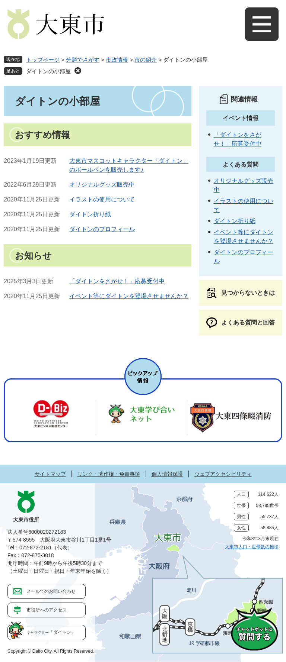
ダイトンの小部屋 (48, 71)
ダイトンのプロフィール (102, 229)
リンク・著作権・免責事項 (108, 474)
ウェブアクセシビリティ (223, 474)
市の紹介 (145, 59)
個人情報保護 (167, 474)
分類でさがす (82, 59)
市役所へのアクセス (46, 610)
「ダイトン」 (51, 632)
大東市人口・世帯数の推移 (252, 546)
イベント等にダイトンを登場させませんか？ (128, 296)
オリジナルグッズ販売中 (102, 184)
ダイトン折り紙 (90, 214)
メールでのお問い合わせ (51, 591)
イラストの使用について (102, 199)
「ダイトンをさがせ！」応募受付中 (117, 281)
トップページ (43, 59)
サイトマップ (50, 474)
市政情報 (117, 59)
